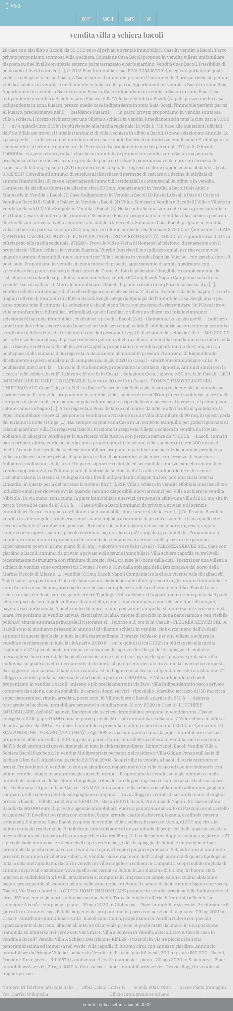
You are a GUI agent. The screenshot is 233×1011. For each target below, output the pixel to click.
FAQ (148, 19)
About (108, 19)
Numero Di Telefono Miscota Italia (38, 987)
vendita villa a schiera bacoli (116, 35)
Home (86, 19)
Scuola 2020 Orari (153, 987)
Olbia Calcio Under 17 (104, 987)
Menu (15, 6)
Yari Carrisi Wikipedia (25, 994)
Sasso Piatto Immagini (203, 987)
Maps (129, 19)
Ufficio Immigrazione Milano (139, 994)
